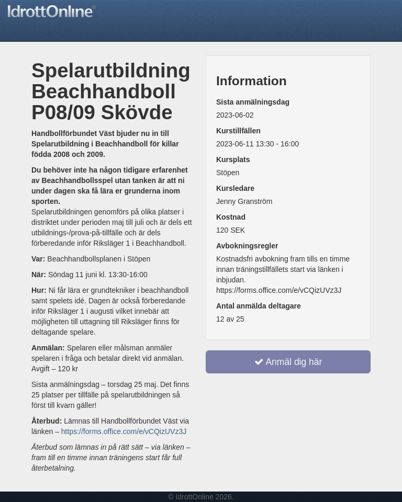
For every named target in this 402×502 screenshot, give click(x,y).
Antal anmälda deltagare (258, 306)
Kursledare (235, 188)
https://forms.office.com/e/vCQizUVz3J (123, 431)
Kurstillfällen (238, 131)
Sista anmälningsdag (252, 102)
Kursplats (233, 159)
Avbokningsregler (247, 246)
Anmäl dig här (288, 362)
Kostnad (230, 217)
